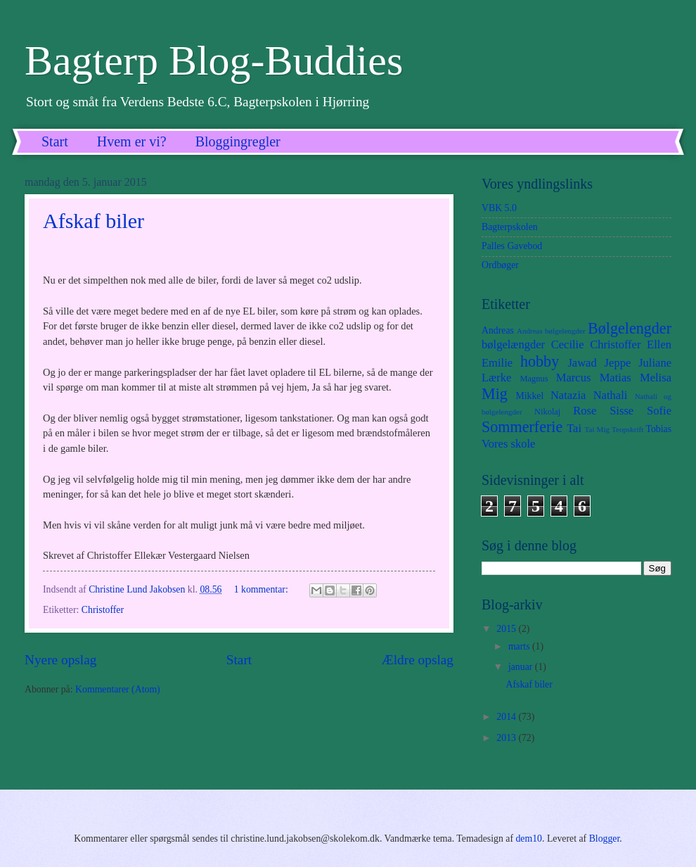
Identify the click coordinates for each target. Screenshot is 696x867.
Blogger (604, 838)
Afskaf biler (93, 220)
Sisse (621, 410)
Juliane (654, 362)
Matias (615, 377)
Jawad (581, 362)
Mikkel (529, 396)
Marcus (573, 377)
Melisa (655, 377)
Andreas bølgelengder (551, 331)
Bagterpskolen (510, 227)
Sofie (659, 410)
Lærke (496, 377)
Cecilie (567, 344)
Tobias (658, 429)
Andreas (498, 330)
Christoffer (103, 610)
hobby (539, 361)
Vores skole (508, 443)
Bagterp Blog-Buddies (214, 60)
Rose (584, 410)
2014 (507, 716)
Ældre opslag (417, 659)
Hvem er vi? (132, 141)
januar (521, 667)
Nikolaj (547, 412)
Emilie (497, 362)
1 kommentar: (262, 589)
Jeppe (618, 362)
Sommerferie (522, 427)
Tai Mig (597, 429)
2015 (507, 629)
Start (54, 141)
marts (520, 646)
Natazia (568, 395)
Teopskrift (627, 429)
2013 (507, 738)
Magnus (534, 379)
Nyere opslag (60, 659)
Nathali (610, 395)
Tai (574, 428)
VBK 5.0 (499, 208)
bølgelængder (513, 344)
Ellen (659, 344)
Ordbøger (500, 265)
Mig (495, 394)
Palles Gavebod (512, 246)
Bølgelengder (629, 328)
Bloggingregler (238, 141)
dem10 (528, 838)
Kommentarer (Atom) (117, 689)
